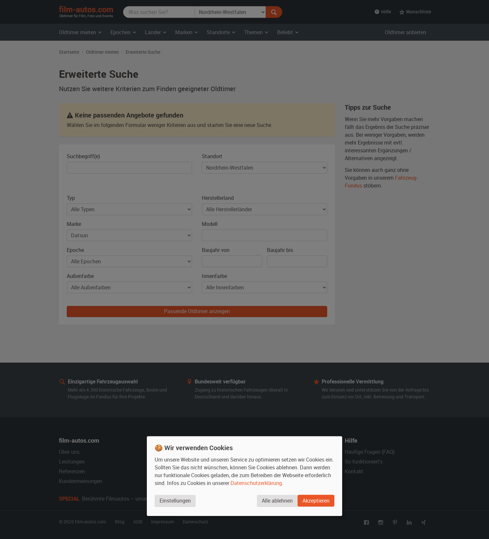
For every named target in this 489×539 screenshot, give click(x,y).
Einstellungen (175, 502)
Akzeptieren (315, 502)
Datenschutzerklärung (256, 484)
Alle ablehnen (275, 502)
